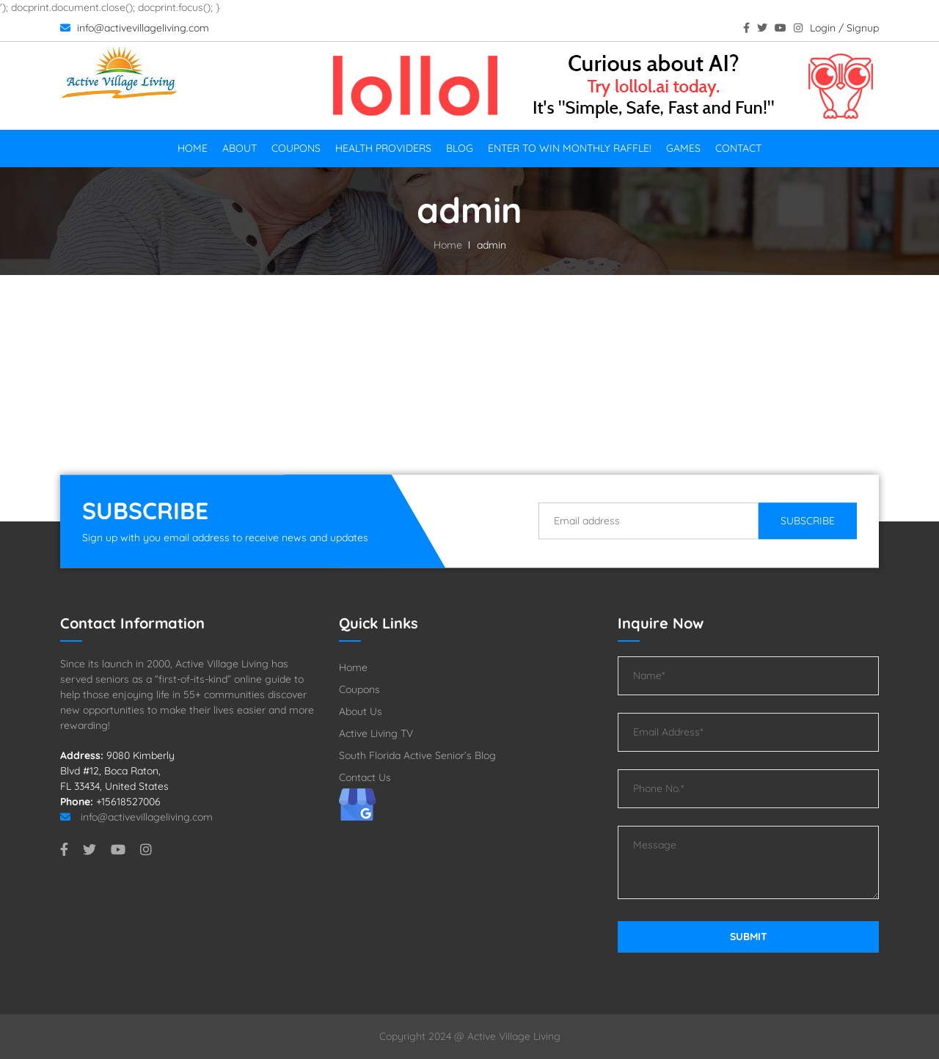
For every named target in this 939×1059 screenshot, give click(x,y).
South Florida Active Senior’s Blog (417, 755)
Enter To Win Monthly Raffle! (569, 148)
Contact (738, 148)
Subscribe (808, 520)
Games (683, 148)
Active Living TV (376, 733)
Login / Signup (844, 27)
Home (193, 148)
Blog (459, 148)
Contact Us (365, 777)
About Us (360, 711)
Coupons (296, 148)
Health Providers (383, 148)
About (239, 148)
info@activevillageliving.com (134, 27)
